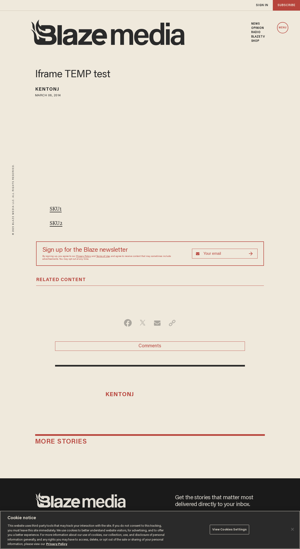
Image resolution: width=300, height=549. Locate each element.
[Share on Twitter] (142, 323)
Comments (150, 346)
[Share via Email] (157, 323)
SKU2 (56, 223)
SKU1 (56, 209)
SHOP (255, 41)
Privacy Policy (83, 256)
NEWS (255, 24)
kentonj (47, 89)
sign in (262, 5)
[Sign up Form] (225, 254)
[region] (150, 530)
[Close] (292, 529)
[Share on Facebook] (128, 323)
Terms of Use (103, 256)
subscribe (286, 5)
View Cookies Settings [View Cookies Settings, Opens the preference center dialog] (229, 529)
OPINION (257, 28)
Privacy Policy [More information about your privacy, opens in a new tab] (56, 544)
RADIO (256, 32)
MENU (283, 28)
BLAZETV (258, 36)
